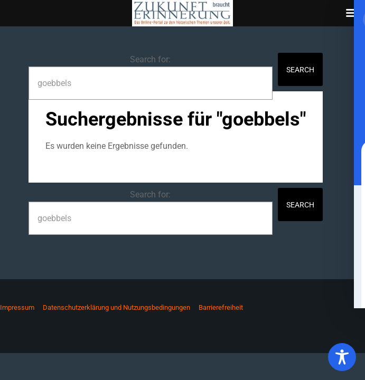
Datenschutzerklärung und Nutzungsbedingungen (116, 307)
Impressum (17, 307)
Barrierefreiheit (221, 307)
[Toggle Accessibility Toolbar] (342, 357)
